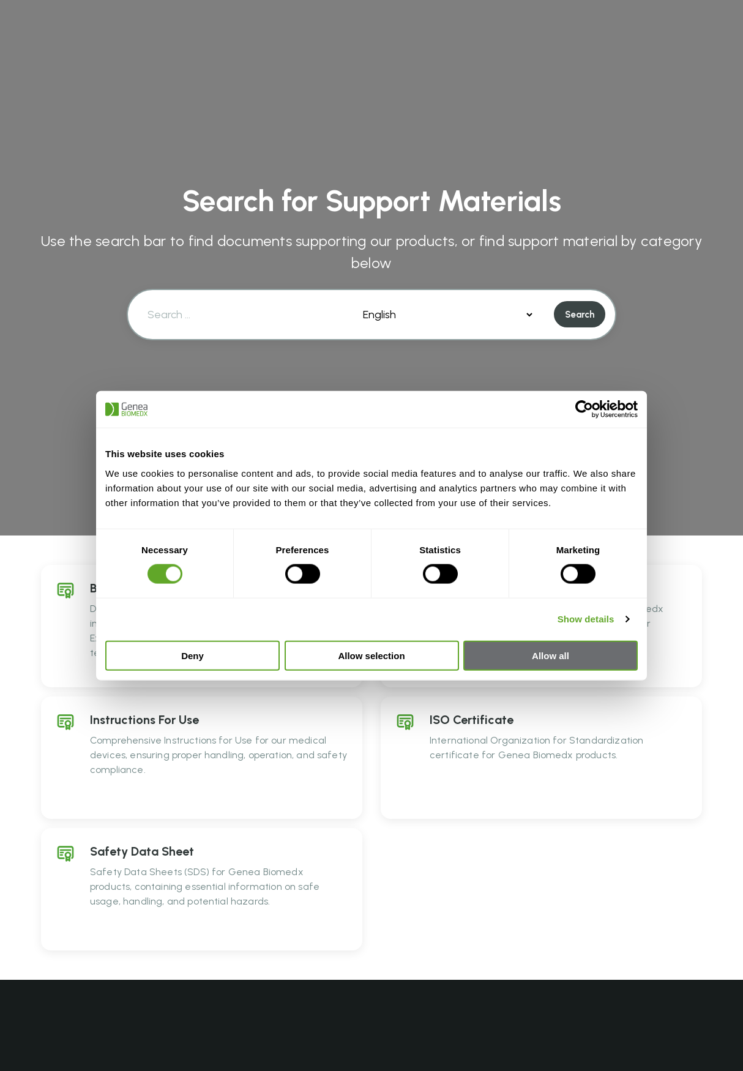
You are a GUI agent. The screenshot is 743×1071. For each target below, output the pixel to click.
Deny (192, 655)
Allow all (550, 655)
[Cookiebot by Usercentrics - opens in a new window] (584, 409)
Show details (586, 619)
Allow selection (371, 655)
